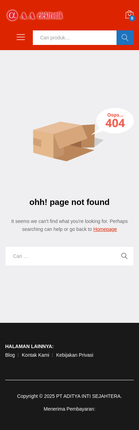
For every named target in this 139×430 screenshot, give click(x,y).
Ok (125, 37)
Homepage (105, 229)
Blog (10, 355)
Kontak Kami (35, 355)
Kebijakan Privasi (74, 355)
